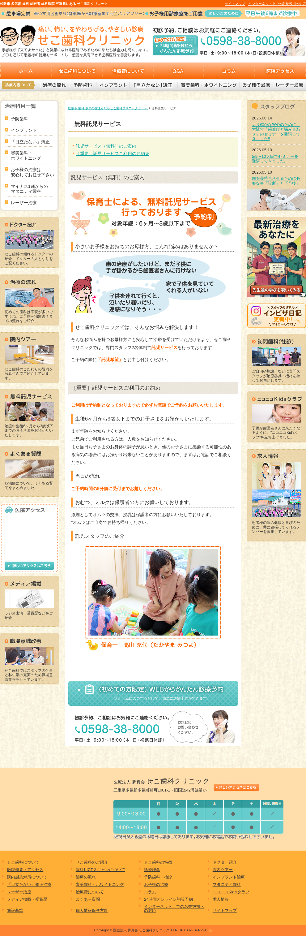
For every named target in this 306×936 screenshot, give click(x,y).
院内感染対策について (27, 877)
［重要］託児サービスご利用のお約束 (112, 153)
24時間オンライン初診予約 (168, 899)
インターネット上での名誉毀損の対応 (277, 4)
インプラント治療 (229, 877)
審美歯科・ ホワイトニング (26, 155)
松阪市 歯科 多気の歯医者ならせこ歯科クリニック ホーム (108, 108)
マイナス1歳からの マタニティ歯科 (29, 189)
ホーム (25, 71)
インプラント (112, 85)
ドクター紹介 (225, 862)
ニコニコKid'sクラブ (231, 892)
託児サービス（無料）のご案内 (106, 146)
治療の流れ (54, 85)
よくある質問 (88, 899)
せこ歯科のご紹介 (92, 862)
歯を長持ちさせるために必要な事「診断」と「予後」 (276, 181)
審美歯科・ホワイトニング (208, 85)
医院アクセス (280, 71)
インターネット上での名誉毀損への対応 (174, 908)
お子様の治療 (256, 85)
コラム (229, 71)
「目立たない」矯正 (153, 85)
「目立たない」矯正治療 (29, 884)
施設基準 (15, 910)
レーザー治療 (289, 85)
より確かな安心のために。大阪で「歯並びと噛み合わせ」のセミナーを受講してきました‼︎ (276, 131)
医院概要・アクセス (25, 869)
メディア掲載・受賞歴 (27, 899)
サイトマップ (235, 4)
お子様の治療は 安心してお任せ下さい (32, 172)
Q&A (178, 71)
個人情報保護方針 (92, 910)
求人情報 (221, 899)
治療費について (127, 71)
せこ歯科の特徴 (158, 862)
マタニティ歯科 (227, 884)
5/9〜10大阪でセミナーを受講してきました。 (275, 159)
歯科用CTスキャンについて (100, 869)
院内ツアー (223, 869)
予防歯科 (82, 85)
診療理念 (152, 869)
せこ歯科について (76, 71)
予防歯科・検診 (158, 877)
